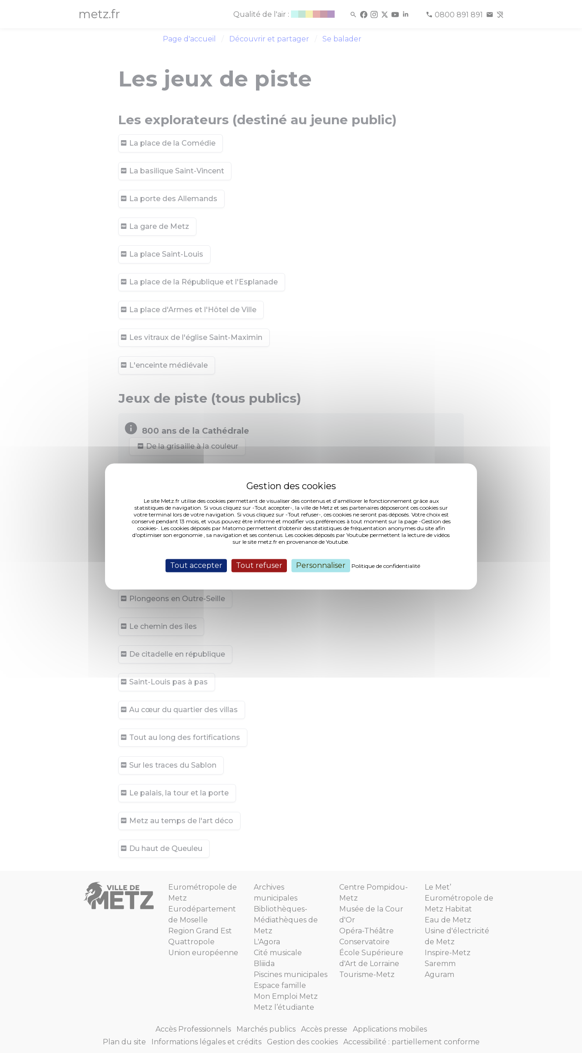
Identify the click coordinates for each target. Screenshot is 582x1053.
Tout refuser (259, 565)
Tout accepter (196, 565)
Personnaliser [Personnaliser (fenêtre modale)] (321, 565)
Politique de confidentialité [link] (385, 565)
